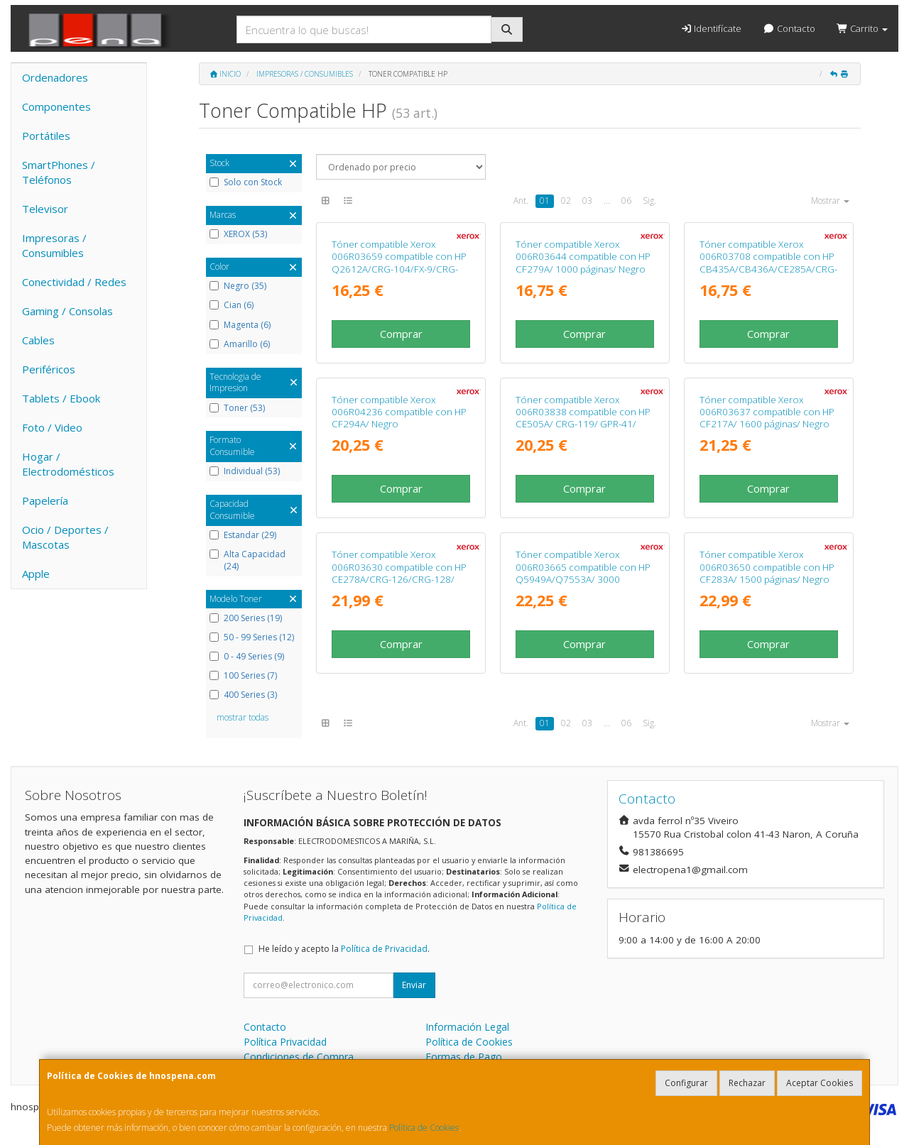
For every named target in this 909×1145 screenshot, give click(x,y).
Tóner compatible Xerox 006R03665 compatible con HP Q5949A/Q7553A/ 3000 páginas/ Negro (583, 573)
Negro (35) (237, 286)
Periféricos (48, 369)
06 (626, 201)
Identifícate (710, 28)
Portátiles (46, 135)
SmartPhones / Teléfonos (58, 172)
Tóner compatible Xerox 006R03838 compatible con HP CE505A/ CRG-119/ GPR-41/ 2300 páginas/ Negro (583, 418)
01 (545, 201)
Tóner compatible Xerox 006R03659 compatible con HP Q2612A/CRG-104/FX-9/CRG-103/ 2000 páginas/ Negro (399, 262)
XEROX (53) (238, 234)
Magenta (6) (240, 325)
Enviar (414, 985)
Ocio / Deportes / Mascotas (65, 537)
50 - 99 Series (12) (251, 637)
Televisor (45, 209)
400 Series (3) (243, 695)
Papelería (45, 500)
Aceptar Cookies (819, 1083)
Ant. (520, 201)
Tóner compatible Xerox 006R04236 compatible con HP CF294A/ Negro (399, 412)
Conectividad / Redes (74, 282)
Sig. (649, 201)
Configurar (686, 1083)
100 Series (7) (243, 675)
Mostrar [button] (830, 201)
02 (566, 201)
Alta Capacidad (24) (247, 560)
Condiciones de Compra (299, 1056)
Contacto (789, 28)
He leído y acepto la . (344, 949)
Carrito (862, 28)
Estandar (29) (242, 535)
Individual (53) (244, 471)
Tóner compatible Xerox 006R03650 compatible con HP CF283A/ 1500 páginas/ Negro (767, 567)
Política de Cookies (424, 1128)
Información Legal (467, 1027)
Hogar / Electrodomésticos (68, 463)
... (607, 201)
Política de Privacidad (384, 949)
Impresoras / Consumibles (54, 245)
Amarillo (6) (239, 344)
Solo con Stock (245, 182)
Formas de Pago (463, 1056)
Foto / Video (52, 427)
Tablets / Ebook (61, 398)
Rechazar (747, 1083)
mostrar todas (242, 717)
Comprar (401, 334)
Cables (38, 340)
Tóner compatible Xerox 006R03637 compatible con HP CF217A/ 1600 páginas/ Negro (767, 412)
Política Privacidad (285, 1041)
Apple (36, 573)
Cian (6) (231, 305)
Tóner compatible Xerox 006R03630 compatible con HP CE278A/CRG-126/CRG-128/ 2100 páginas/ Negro (399, 573)
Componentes (56, 106)
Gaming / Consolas (67, 311)
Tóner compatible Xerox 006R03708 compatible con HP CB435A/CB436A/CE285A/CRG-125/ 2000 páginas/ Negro (768, 262)
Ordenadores (55, 77)
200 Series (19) (245, 618)
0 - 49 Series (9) (246, 656)
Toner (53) (237, 408)
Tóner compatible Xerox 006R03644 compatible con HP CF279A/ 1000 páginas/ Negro (583, 256)
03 (587, 201)
